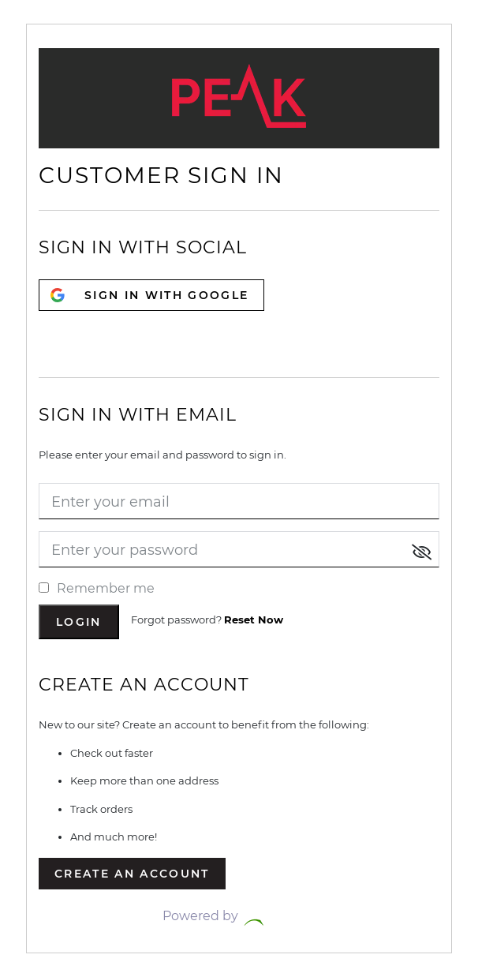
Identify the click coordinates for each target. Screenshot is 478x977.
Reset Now (253, 619)
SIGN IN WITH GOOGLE (166, 295)
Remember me (97, 588)
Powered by (239, 915)
